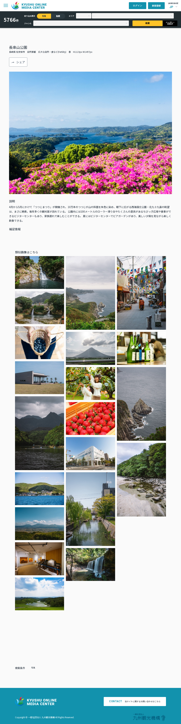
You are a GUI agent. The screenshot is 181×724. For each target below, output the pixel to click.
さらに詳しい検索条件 (170, 23)
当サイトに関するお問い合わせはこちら (135, 701)
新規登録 (156, 5)
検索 (147, 23)
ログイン (137, 5)
